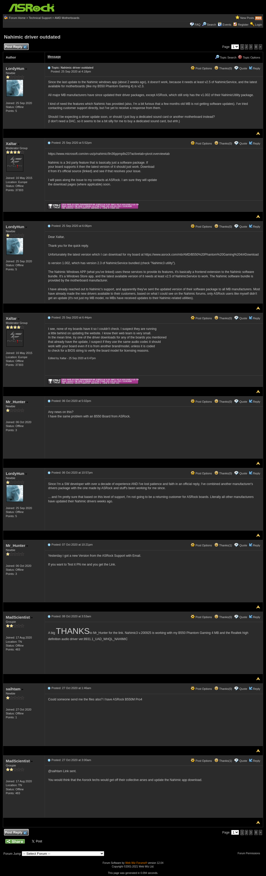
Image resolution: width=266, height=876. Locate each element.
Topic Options (249, 57)
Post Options (201, 68)
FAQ (198, 24)
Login (258, 24)
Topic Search (225, 57)
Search (211, 24)
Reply (256, 68)
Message (54, 57)
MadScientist (19, 617)
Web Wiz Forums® (136, 862)
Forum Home (17, 17)
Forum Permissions (250, 853)
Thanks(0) (223, 68)
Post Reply (15, 47)
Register (243, 24)
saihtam (14, 689)
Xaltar (12, 143)
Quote (243, 68)
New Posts (247, 17)
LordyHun (16, 68)
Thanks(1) (223, 545)
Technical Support (40, 17)
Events (224, 24)
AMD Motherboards (67, 17)
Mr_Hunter (17, 402)
